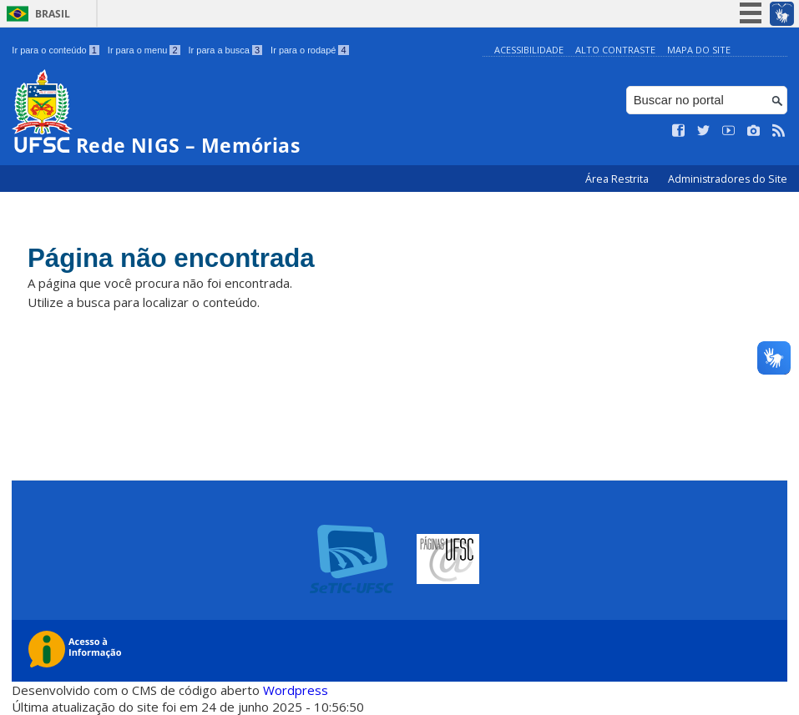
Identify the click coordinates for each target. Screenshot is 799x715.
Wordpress (295, 690)
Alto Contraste (615, 49)
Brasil (52, 14)
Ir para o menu (144, 50)
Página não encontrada (188, 260)
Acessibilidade (529, 49)
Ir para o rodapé (309, 50)
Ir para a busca (226, 50)
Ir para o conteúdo (55, 50)
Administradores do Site (727, 179)
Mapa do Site (699, 49)
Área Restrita (618, 179)
